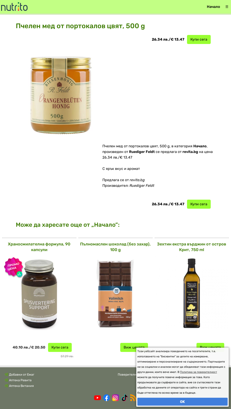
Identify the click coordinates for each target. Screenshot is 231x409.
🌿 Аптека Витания (19, 386)
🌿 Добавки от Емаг (19, 375)
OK (182, 402)
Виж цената (134, 347)
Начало (213, 7)
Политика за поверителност (198, 372)
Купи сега (198, 39)
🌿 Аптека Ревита (18, 380)
